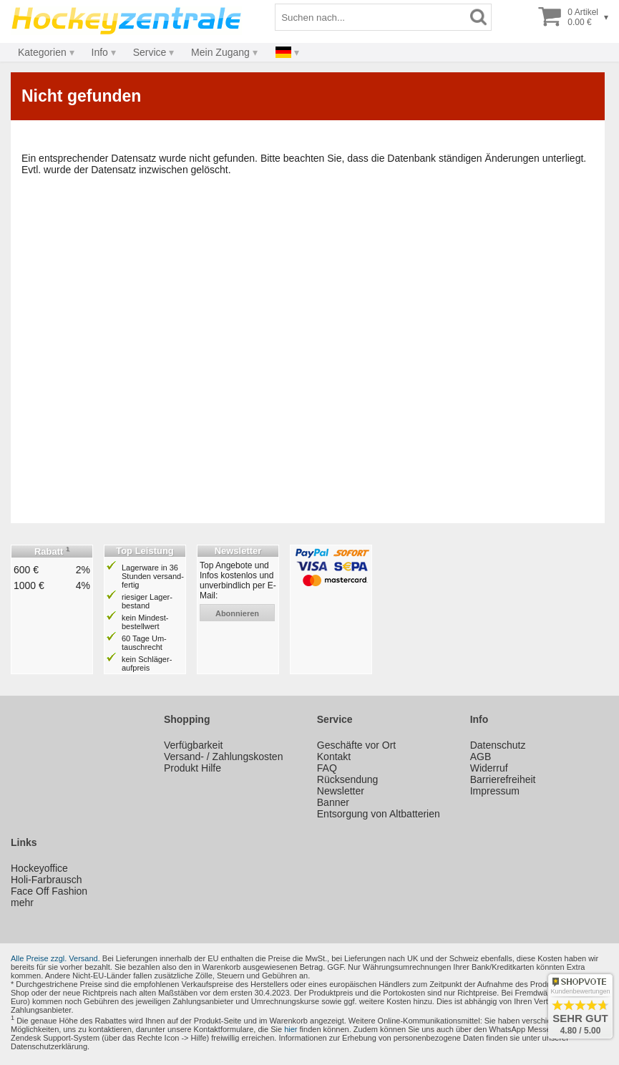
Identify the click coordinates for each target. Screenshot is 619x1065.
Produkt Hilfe (192, 768)
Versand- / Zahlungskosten (223, 756)
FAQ (327, 768)
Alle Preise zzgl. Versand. (55, 958)
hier (290, 1029)
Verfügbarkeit (193, 745)
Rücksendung (348, 779)
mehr (22, 902)
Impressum (495, 791)
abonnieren (237, 613)
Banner (333, 802)
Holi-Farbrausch (46, 879)
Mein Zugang (220, 52)
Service (150, 52)
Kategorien (42, 52)
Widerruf (489, 768)
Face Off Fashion (49, 891)
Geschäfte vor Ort (356, 745)
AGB (481, 756)
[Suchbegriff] (371, 17)
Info (100, 52)
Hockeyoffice (39, 868)
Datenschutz (498, 745)
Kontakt (334, 756)
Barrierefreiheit (503, 779)
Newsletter (340, 791)
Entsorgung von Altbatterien (378, 814)
